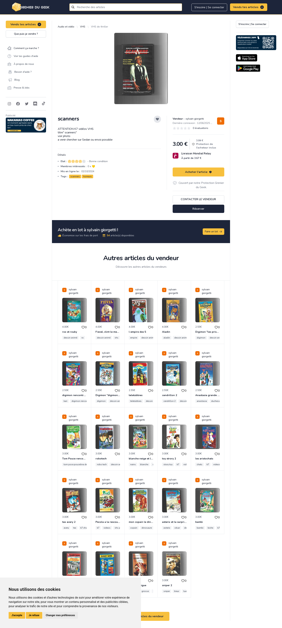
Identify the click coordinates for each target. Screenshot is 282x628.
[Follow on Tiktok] (43, 104)
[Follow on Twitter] (26, 104)
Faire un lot (213, 231)
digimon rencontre (81, 401)
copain (133, 527)
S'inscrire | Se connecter (209, 7)
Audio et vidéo (66, 26)
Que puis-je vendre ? (26, 34)
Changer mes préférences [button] (60, 615)
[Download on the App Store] (246, 57)
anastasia (202, 401)
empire (133, 337)
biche (210, 527)
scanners (75, 176)
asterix (166, 527)
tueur (185, 591)
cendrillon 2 (169, 401)
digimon (201, 337)
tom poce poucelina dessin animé (81, 464)
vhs (116, 337)
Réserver (198, 209)
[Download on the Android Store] (248, 68)
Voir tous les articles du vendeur (141, 616)
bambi (200, 527)
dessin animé (70, 337)
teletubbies (136, 401)
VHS (82, 26)
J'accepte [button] (17, 615)
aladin (166, 337)
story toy (167, 464)
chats (199, 464)
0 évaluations (200, 128)
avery (66, 527)
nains (133, 464)
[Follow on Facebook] (18, 104)
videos (216, 464)
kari (65, 401)
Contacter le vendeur (198, 199)
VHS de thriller (99, 26)
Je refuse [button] (34, 615)
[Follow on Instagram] (9, 104)
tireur (176, 591)
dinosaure (147, 527)
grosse (145, 591)
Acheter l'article (198, 172)
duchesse (216, 401)
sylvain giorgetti (194, 118)
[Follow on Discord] (35, 104)
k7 (178, 464)
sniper (166, 591)
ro (82, 337)
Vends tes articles (248, 7)
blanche (144, 464)
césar (177, 527)
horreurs (87, 176)
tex (74, 527)
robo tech (102, 464)
